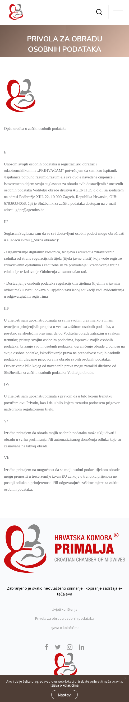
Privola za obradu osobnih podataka (64, 618)
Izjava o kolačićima (65, 627)
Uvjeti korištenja (64, 609)
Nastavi (64, 694)
